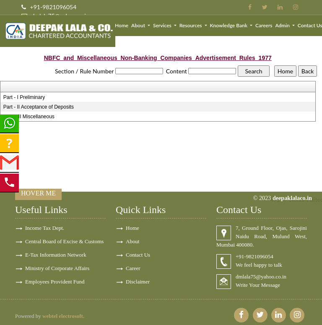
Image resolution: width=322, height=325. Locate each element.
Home (122, 25)
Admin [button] (283, 25)
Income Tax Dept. (44, 228)
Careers (264, 25)
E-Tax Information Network (55, 255)
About (133, 241)
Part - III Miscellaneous (29, 117)
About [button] (139, 25)
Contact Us (138, 255)
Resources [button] (191, 25)
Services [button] (163, 25)
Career (133, 268)
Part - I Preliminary (24, 97)
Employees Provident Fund (55, 281)
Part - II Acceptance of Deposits (38, 107)
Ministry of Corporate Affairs (57, 268)
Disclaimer (138, 281)
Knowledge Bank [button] (229, 25)
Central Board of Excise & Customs (64, 241)
